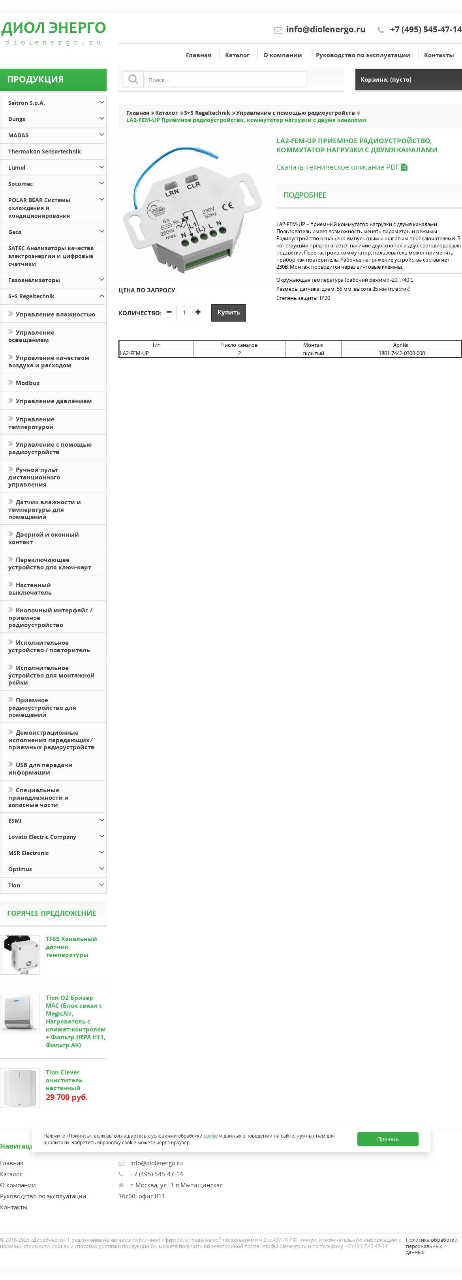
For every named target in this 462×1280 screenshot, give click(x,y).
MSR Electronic (57, 852)
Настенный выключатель (30, 588)
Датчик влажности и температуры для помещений (44, 508)
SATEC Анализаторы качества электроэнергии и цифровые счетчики (51, 256)
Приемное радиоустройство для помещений (42, 706)
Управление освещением (31, 335)
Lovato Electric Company (57, 835)
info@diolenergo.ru (326, 29)
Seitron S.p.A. (57, 102)
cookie (211, 1135)
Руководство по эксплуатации (363, 55)
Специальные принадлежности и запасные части (38, 796)
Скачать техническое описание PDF (341, 167)
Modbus (23, 382)
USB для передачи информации (40, 768)
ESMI (57, 819)
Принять (388, 1139)
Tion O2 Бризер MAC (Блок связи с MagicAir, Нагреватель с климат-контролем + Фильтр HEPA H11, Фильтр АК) (76, 1021)
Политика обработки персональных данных (432, 1246)
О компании (282, 55)
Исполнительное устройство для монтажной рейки (51, 674)
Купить (229, 312)
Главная (198, 55)
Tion (57, 884)
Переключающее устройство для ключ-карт (49, 562)
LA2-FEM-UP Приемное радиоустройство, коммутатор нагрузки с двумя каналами (246, 120)
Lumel (57, 166)
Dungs (57, 118)
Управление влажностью (51, 313)
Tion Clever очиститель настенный (64, 1080)
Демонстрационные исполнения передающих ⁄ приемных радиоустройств (51, 739)
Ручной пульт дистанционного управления (34, 476)
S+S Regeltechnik (57, 295)
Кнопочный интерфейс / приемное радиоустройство (50, 616)
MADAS (57, 134)
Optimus (57, 868)
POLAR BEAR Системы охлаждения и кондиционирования (57, 206)
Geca (57, 231)
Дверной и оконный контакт (43, 537)
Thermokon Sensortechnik (44, 151)
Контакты (439, 55)
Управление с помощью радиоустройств (50, 447)
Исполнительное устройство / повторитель (49, 645)
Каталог (237, 55)
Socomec (57, 182)
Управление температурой (31, 422)
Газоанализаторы (57, 279)
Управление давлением (50, 400)
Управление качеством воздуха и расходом (49, 360)
